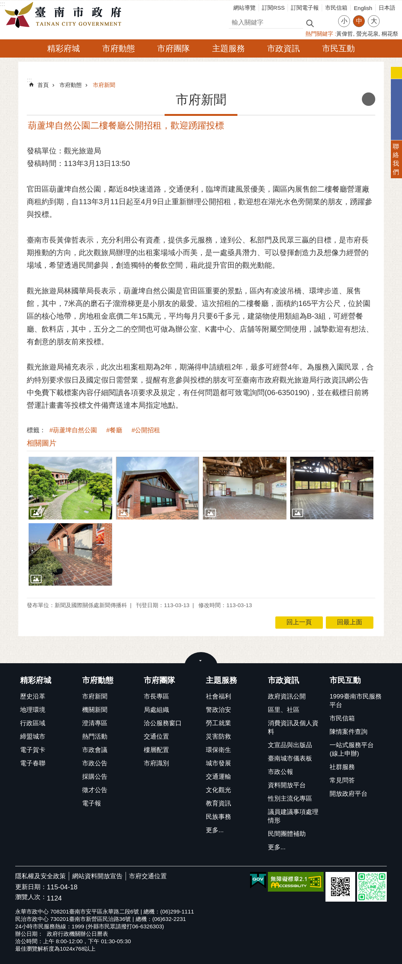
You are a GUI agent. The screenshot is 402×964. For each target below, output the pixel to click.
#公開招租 (146, 430)
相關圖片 (41, 443)
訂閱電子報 (305, 7)
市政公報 (280, 771)
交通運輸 (218, 776)
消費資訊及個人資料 (293, 727)
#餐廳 (114, 430)
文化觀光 (218, 790)
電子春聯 (32, 763)
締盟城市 (32, 736)
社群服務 (342, 767)
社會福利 (218, 696)
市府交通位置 (148, 876)
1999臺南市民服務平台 (355, 701)
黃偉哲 (344, 33)
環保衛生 (218, 749)
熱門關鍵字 (319, 33)
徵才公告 (94, 790)
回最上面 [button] (349, 622)
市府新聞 (104, 85)
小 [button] (344, 21)
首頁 (43, 85)
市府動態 (118, 48)
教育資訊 (218, 803)
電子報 (91, 803)
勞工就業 (218, 723)
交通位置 (156, 736)
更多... (215, 830)
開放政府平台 (348, 793)
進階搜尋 (325, 22)
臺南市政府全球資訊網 (65, 15)
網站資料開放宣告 (97, 876)
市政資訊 (283, 48)
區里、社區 (283, 709)
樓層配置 (156, 749)
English (363, 8)
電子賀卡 (32, 749)
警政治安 (218, 709)
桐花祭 (390, 33)
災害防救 (218, 736)
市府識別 (156, 763)
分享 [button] (389, 16)
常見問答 (342, 780)
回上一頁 (299, 622)
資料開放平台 (287, 785)
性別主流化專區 (290, 798)
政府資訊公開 (287, 696)
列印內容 (368, 99)
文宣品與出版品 (290, 745)
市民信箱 (336, 7)
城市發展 (218, 763)
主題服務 (228, 48)
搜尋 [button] (310, 23)
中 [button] (359, 21)
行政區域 (32, 723)
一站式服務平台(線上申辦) (352, 749)
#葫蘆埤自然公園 (73, 430)
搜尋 (235, 21)
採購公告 (94, 776)
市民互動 (338, 48)
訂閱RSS (273, 7)
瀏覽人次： (31, 897)
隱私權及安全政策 (40, 876)
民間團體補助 (287, 833)
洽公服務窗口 (163, 723)
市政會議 (94, 749)
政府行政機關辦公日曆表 (77, 934)
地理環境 (32, 709)
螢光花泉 (367, 33)
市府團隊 (173, 48)
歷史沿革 (32, 696)
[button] (70, 488)
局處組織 (156, 709)
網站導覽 (244, 7)
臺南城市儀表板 (290, 758)
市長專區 (156, 696)
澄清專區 (94, 723)
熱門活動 (94, 736)
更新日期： (31, 886)
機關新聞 (94, 709)
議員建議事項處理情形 (293, 816)
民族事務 (218, 816)
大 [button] (374, 21)
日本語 (387, 7)
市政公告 (94, 763)
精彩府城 (63, 48)
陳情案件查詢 (348, 731)
